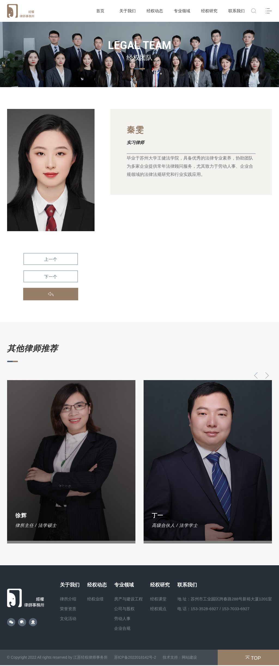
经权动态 (155, 10)
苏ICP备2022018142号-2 (136, 658)
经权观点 (158, 608)
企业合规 (122, 628)
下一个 (50, 276)
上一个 (50, 259)
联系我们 (236, 10)
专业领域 (182, 10)
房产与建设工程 (128, 599)
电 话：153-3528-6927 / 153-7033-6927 (213, 608)
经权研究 (209, 10)
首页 (100, 10)
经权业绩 (95, 599)
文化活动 (68, 618)
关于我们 (127, 10)
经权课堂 (158, 599)
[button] (267, 375)
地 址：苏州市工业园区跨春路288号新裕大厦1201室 (224, 599)
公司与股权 (124, 608)
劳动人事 (122, 618)
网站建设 (190, 658)
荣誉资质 (68, 608)
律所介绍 (68, 599)
